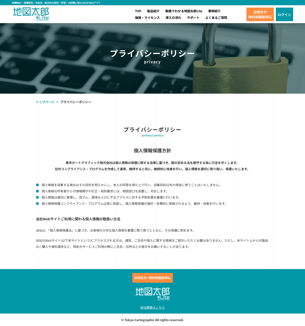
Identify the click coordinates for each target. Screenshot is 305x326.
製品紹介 (153, 11)
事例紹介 (214, 11)
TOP (138, 11)
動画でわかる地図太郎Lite (183, 11)
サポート (193, 17)
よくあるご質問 (216, 17)
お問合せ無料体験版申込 (260, 14)
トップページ (45, 101)
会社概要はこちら (152, 307)
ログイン (284, 14)
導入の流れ (173, 17)
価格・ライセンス (147, 17)
